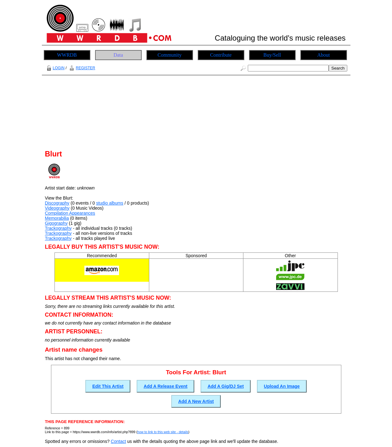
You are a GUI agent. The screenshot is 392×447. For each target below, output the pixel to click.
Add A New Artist (196, 401)
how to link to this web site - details (162, 432)
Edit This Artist (107, 386)
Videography (57, 208)
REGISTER (81, 68)
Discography (57, 203)
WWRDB (67, 55)
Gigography (56, 223)
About (323, 55)
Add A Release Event (165, 386)
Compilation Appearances (70, 213)
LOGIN (55, 68)
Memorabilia (57, 218)
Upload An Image (282, 386)
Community (169, 55)
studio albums (109, 203)
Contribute (220, 55)
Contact (118, 441)
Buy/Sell (272, 55)
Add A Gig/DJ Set (225, 386)
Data (118, 55)
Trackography (58, 228)
